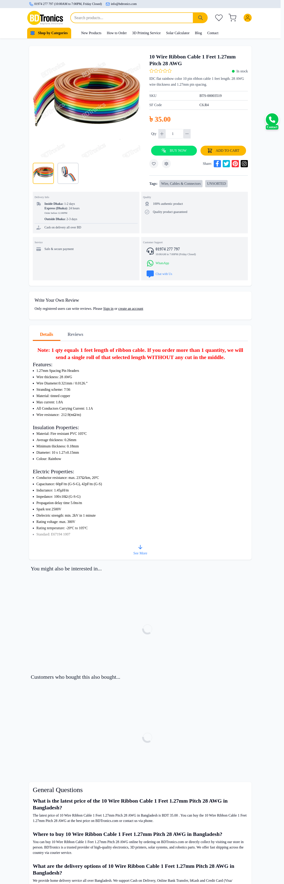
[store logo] (45, 18)
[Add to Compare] (166, 163)
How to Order (117, 33)
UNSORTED (216, 183)
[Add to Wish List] (153, 163)
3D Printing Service (146, 33)
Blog (198, 33)
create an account (130, 308)
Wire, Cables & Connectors (181, 183)
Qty (154, 134)
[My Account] (248, 18)
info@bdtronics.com (121, 4)
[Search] (200, 17)
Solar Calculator (177, 33)
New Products (91, 33)
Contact (212, 33)
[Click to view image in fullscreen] (86, 103)
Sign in (108, 308)
